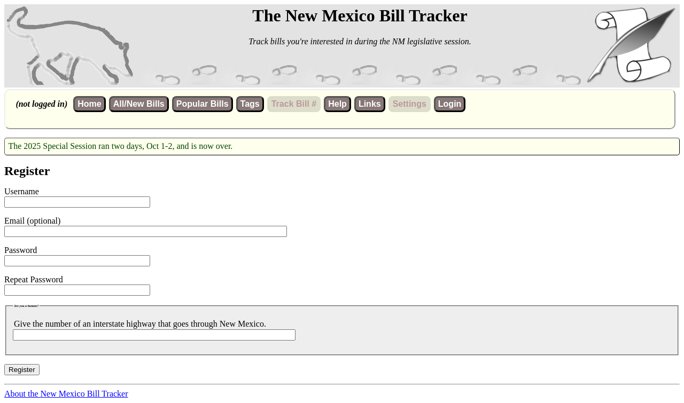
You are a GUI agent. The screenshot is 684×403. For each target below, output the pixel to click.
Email (14, 220)
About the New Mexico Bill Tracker (66, 393)
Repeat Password (33, 279)
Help (337, 103)
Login (450, 103)
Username (21, 191)
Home (89, 103)
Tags (250, 103)
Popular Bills (202, 103)
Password (20, 250)
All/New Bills (139, 103)
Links (370, 103)
